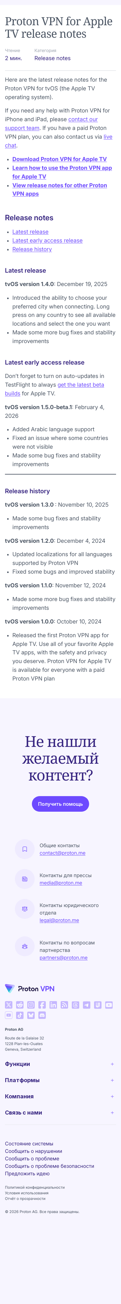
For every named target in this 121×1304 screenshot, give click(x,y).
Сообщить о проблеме (32, 1158)
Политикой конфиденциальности (35, 1187)
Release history (32, 249)
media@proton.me (61, 883)
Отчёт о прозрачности (25, 1198)
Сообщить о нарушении (33, 1151)
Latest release (30, 232)
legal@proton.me (59, 920)
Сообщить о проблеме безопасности (49, 1166)
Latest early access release (47, 240)
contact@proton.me (62, 853)
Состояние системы (29, 1143)
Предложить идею (27, 1173)
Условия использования (27, 1193)
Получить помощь (60, 804)
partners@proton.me (64, 957)
